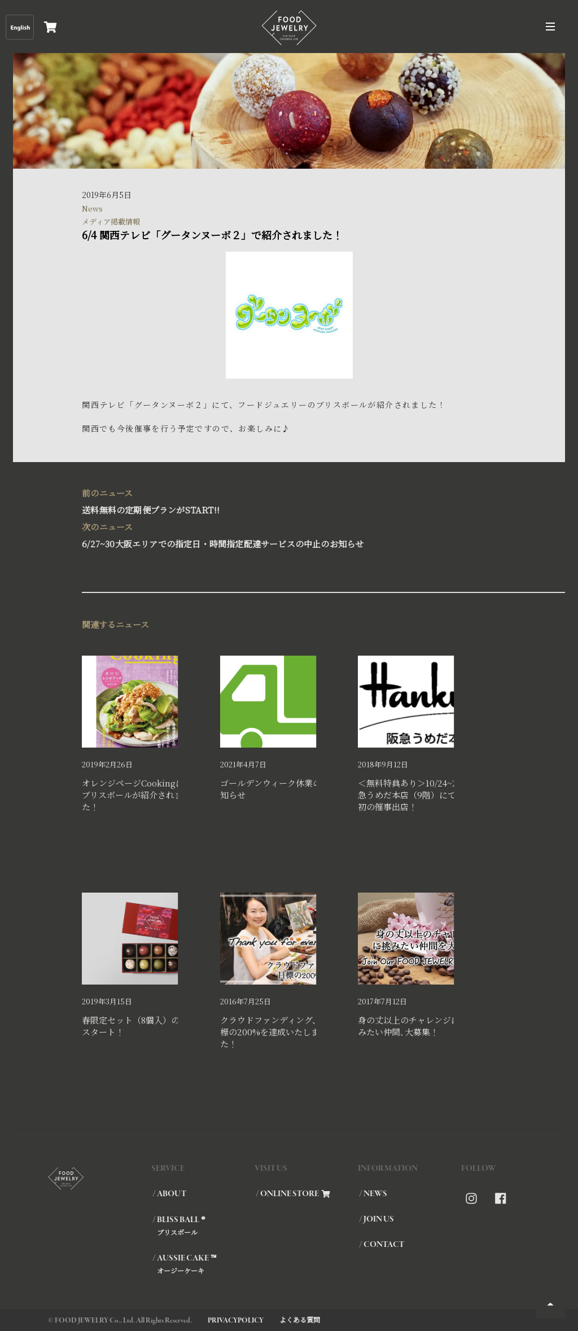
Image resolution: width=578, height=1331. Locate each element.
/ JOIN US (376, 1219)
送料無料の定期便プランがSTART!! (283, 500)
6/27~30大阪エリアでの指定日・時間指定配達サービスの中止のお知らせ (283, 534)
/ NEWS (373, 1194)
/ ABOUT (169, 1194)
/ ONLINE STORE (293, 1194)
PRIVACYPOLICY (236, 1320)
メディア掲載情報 (111, 221)
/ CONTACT (381, 1244)
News (92, 208)
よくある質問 (299, 1319)
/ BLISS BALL (203, 1225)
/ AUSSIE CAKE (203, 1264)
